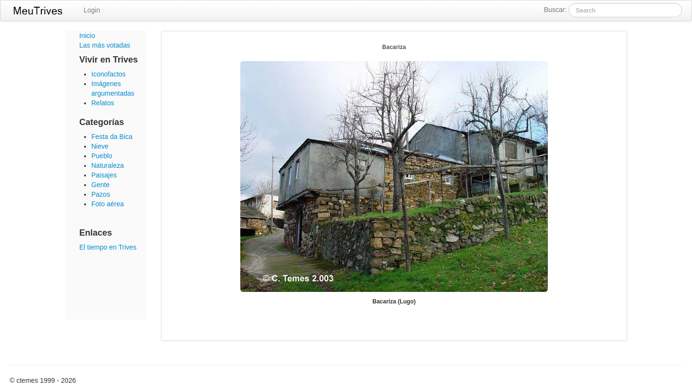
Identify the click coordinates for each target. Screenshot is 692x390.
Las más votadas (104, 45)
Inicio (87, 35)
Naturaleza (107, 165)
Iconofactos (108, 74)
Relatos (102, 103)
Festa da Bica (112, 136)
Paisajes (104, 175)
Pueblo (101, 156)
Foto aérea (107, 204)
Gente (100, 185)
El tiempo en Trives (107, 247)
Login (92, 10)
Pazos (100, 194)
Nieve (100, 146)
